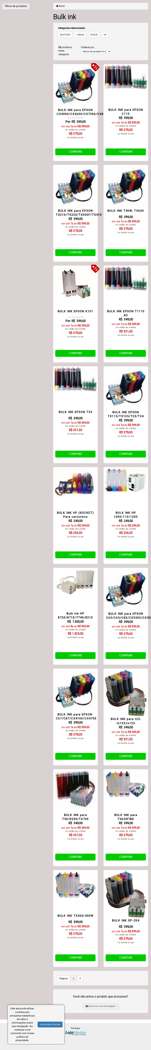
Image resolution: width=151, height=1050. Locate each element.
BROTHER (65, 34)
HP (105, 34)
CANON (80, 34)
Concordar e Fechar (50, 1024)
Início (60, 6)
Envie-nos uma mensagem (100, 1006)
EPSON (94, 34)
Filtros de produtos (16, 6)
